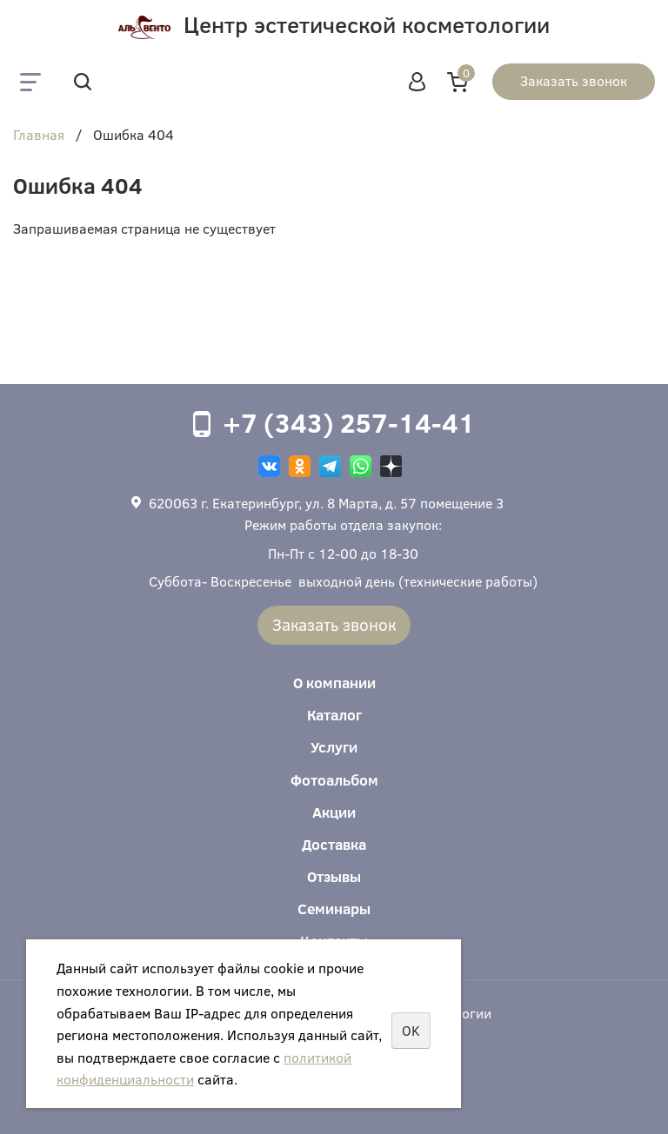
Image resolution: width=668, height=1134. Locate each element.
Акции (334, 812)
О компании (334, 683)
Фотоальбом (334, 780)
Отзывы (334, 876)
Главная (38, 135)
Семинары (334, 908)
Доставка (334, 844)
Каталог (334, 715)
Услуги (334, 747)
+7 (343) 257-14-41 (349, 422)
